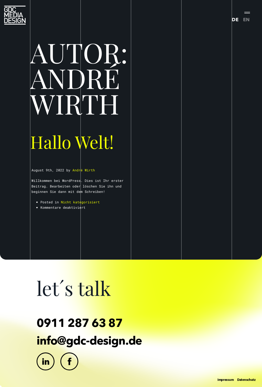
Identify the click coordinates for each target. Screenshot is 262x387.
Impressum (225, 380)
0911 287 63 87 (80, 323)
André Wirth (83, 170)
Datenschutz (246, 380)
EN (246, 20)
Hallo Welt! (72, 141)
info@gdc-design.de (89, 340)
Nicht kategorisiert (80, 202)
